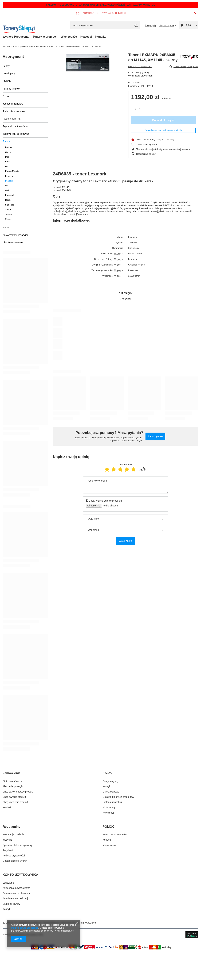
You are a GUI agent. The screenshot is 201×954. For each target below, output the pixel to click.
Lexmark (42, 46)
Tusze (6, 227)
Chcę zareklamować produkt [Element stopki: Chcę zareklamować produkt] (18, 791)
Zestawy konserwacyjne (16, 235)
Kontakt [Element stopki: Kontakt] (7, 807)
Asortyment (13, 56)
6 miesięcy (133, 248)
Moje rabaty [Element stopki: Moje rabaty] (109, 807)
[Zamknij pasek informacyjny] (195, 13)
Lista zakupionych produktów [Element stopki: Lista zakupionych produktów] (118, 796)
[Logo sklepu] (19, 25)
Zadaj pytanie (155, 436)
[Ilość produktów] (135, 108)
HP (6, 166)
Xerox (8, 219)
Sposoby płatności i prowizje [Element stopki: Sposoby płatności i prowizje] (18, 845)
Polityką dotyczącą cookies (24, 927)
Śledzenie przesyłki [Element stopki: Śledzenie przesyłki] (13, 786)
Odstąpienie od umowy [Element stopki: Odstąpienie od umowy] (15, 860)
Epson (8, 161)
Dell (7, 157)
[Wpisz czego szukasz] (105, 25)
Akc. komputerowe (13, 242)
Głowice (7, 96)
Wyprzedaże (69, 36)
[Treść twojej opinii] (125, 485)
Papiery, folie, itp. (12, 118)
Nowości (86, 36)
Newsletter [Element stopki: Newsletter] (108, 812)
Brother (8, 147)
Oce (7, 185)
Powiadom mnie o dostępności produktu (163, 130)
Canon (8, 152)
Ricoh (7, 200)
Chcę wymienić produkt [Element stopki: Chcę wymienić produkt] (15, 802)
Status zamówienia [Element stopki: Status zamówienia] (13, 781)
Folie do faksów (11, 88)
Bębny (6, 66)
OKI (7, 190)
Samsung (9, 205)
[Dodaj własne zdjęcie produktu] (109, 505)
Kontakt (100, 36)
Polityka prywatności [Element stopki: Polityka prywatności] (14, 855)
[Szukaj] (136, 25)
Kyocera (9, 176)
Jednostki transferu (13, 103)
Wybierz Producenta (16, 36)
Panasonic (10, 195)
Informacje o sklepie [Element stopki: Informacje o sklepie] (13, 834)
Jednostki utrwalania (14, 111)
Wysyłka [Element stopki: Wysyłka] (7, 839)
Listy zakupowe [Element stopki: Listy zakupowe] (111, 791)
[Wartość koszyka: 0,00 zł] (188, 25)
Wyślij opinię (125, 541)
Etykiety (7, 81)
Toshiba (8, 214)
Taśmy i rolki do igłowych (16, 133)
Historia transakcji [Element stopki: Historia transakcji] (112, 802)
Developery (9, 73)
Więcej (117, 253)
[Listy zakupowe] (167, 25)
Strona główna (19, 46)
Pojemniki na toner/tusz (15, 126)
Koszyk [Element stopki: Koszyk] (107, 786)
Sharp (8, 209)
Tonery (32, 46)
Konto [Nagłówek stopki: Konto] (107, 773)
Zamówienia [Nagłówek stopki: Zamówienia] (12, 773)
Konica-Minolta (12, 171)
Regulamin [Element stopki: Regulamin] (8, 850)
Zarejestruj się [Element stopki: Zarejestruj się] (110, 781)
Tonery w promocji (45, 36)
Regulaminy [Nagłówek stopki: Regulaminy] (11, 826)
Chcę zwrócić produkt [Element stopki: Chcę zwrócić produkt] (14, 796)
